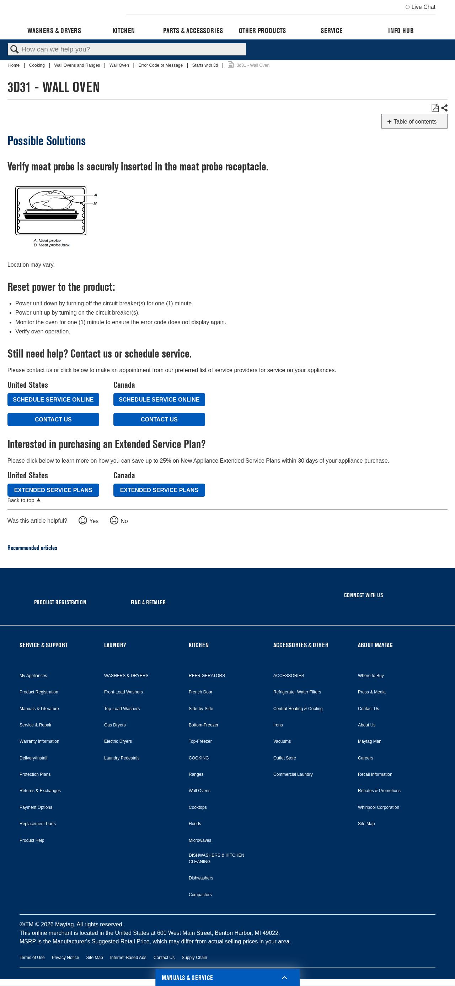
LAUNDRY (115, 645)
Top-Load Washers (122, 708)
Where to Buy (371, 675)
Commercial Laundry (293, 774)
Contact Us (53, 419)
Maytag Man (369, 741)
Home (14, 65)
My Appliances (33, 675)
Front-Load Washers (123, 692)
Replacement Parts (38, 823)
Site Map (366, 823)
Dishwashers (201, 878)
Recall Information (375, 774)
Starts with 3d (205, 65)
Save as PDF (435, 108)
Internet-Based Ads (128, 957)
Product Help (32, 840)
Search (14, 50)
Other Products (262, 30)
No (124, 521)
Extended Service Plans (53, 490)
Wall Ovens (199, 790)
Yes (93, 521)
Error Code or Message (161, 65)
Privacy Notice (65, 957)
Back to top (20, 500)
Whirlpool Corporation (378, 807)
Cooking (37, 65)
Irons (278, 725)
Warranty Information (39, 741)
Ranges (196, 774)
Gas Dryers (115, 725)
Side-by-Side (201, 708)
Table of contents (415, 122)
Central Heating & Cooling (298, 708)
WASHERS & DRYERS (126, 675)
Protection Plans (35, 774)
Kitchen (124, 30)
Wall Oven (119, 65)
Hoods (195, 823)
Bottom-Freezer (203, 725)
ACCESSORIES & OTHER (300, 645)
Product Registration (39, 692)
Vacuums (282, 741)
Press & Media (372, 692)
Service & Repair (36, 725)
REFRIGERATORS (207, 675)
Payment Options (36, 807)
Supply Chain (194, 957)
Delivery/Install (33, 758)
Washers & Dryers (54, 30)
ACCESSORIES (288, 675)
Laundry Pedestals (121, 758)
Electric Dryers (118, 741)
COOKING (199, 758)
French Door (201, 692)
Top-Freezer (200, 741)
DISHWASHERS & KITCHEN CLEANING (216, 858)
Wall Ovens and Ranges (77, 65)
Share (444, 108)
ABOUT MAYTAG (375, 645)
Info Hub (401, 30)
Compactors (200, 894)
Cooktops (198, 807)
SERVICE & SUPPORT (44, 645)
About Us (366, 725)
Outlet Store (284, 758)
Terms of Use (32, 957)
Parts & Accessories (193, 30)
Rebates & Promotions (379, 790)
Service (331, 30)
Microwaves (200, 840)
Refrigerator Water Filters (297, 692)
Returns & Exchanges (40, 790)
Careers (365, 758)
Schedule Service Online (53, 400)
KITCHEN (199, 645)
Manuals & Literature (39, 708)
